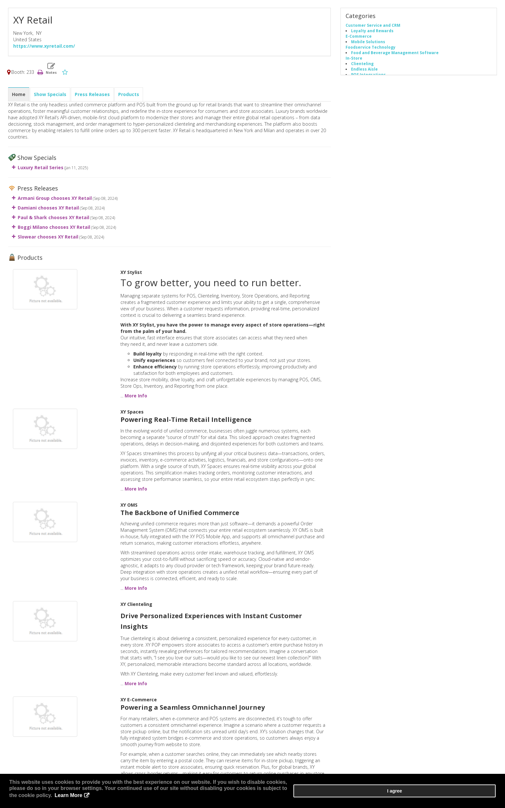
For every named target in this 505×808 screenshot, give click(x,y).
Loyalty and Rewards (372, 32)
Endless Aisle (364, 70)
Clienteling (362, 65)
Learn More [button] (187, 798)
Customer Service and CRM (373, 27)
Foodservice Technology (370, 49)
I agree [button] (476, 795)
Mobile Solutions (368, 43)
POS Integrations (368, 76)
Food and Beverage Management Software (395, 54)
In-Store (354, 60)
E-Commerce (359, 38)
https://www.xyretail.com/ (44, 48)
